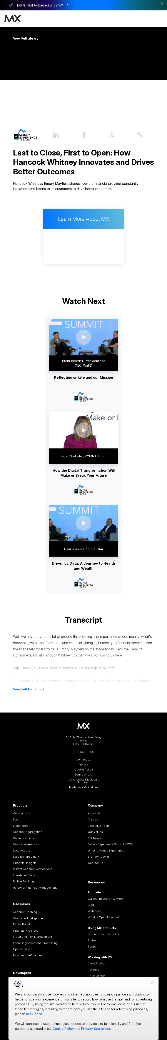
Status (92, 940)
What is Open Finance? (103, 917)
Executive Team (99, 825)
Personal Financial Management (35, 887)
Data (16, 819)
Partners (93, 969)
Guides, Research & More (105, 898)
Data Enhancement (26, 856)
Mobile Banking (23, 881)
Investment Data (24, 875)
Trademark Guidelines (83, 787)
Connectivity (21, 813)
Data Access (21, 850)
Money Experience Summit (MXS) (110, 844)
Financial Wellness (25, 930)
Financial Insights (25, 863)
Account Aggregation (27, 831)
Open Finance (22, 949)
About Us (94, 813)
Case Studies (97, 963)
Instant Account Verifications (32, 869)
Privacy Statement (95, 1029)
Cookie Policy (83, 769)
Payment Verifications (27, 955)
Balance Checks (24, 838)
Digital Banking (23, 924)
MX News (94, 838)
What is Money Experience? (107, 850)
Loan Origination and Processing (35, 943)
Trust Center (96, 975)
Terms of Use (84, 774)
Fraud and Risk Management (32, 936)
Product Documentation (104, 934)
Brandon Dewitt (98, 856)
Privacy (83, 764)
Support (93, 946)
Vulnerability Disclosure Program (84, 781)
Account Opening (25, 912)
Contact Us (83, 759)
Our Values (95, 831)
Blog (91, 904)
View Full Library (25, 38)
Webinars (94, 911)
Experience (20, 825)
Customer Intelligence (28, 918)
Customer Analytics (26, 844)
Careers (93, 819)
